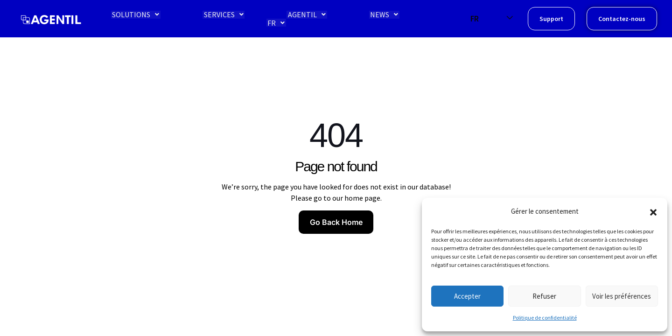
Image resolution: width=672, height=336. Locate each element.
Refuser (544, 296)
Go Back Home (336, 222)
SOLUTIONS (130, 18)
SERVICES (216, 18)
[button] (653, 211)
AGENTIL (297, 18)
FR (436, 18)
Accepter (467, 296)
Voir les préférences (621, 296)
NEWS (372, 18)
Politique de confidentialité (545, 317)
